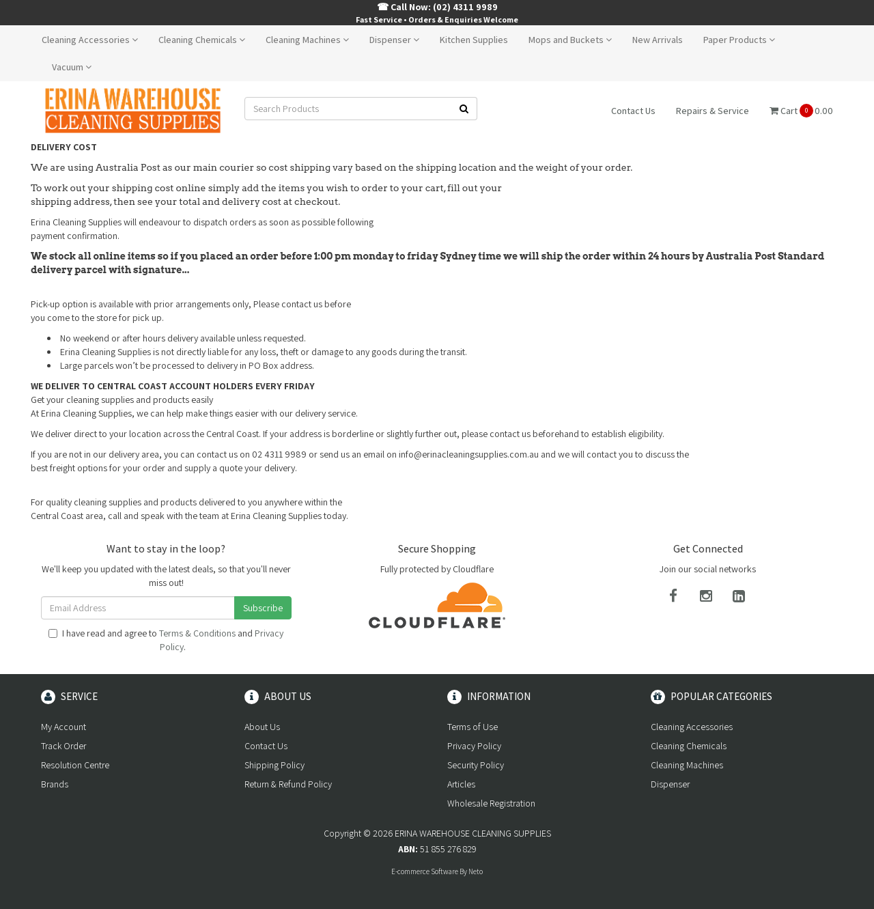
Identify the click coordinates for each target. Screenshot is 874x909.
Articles (461, 784)
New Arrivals (657, 39)
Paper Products (739, 39)
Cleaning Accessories (90, 39)
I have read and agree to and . (165, 640)
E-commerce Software (424, 871)
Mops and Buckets (570, 39)
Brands (54, 784)
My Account (63, 727)
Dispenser (394, 39)
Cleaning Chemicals (201, 39)
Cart (801, 110)
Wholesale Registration (491, 803)
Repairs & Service (712, 110)
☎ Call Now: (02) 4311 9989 (437, 7)
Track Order (63, 746)
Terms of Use (472, 727)
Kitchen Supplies (474, 39)
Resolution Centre (75, 765)
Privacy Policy (474, 746)
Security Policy (475, 765)
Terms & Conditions (197, 633)
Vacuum (71, 67)
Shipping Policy (274, 765)
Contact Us (633, 110)
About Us (262, 727)
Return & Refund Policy (288, 784)
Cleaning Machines (307, 39)
